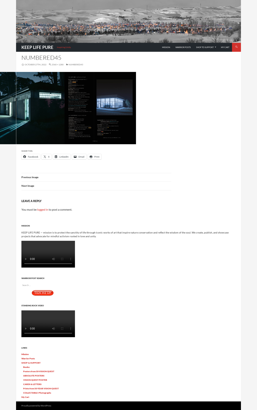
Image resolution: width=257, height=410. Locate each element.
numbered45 (76, 64)
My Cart (225, 47)
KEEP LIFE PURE (37, 47)
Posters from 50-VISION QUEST (38, 371)
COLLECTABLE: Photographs (37, 392)
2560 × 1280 (58, 64)
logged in (42, 209)
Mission (166, 47)
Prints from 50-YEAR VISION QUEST (41, 388)
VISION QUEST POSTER (35, 380)
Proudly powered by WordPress (36, 405)
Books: (26, 367)
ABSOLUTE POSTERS (33, 375)
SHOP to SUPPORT (205, 47)
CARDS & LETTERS (32, 384)
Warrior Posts (183, 47)
